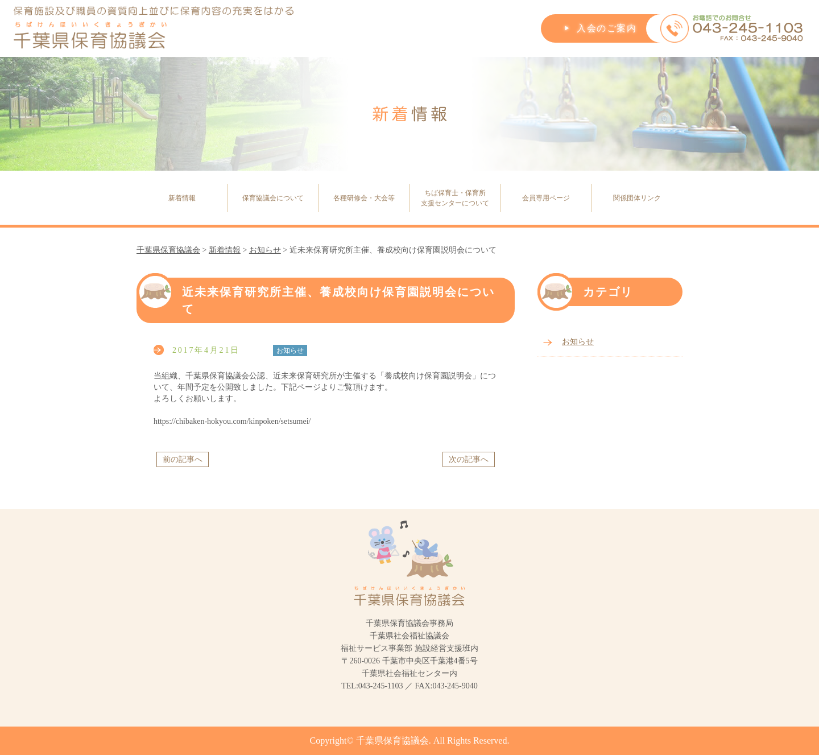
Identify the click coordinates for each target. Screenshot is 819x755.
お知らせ (578, 341)
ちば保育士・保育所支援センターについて (455, 198)
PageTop (787, 718)
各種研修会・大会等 (364, 198)
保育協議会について (273, 198)
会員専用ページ (546, 198)
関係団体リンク (637, 198)
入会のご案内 (607, 28)
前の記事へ (182, 459)
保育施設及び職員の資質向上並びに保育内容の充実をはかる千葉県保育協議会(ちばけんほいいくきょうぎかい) (154, 28)
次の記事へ (469, 459)
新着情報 (182, 198)
